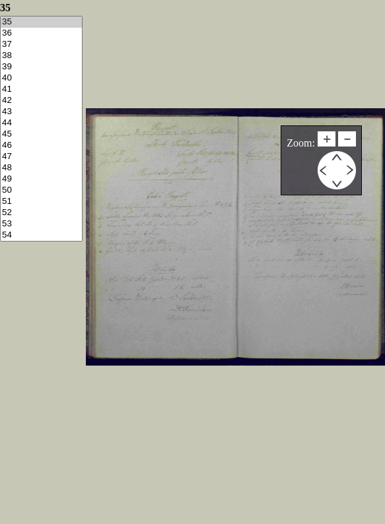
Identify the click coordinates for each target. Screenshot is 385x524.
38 (41, 55)
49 (41, 179)
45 (41, 134)
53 (41, 224)
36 (41, 33)
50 (41, 190)
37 (41, 44)
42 (41, 100)
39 (41, 67)
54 (41, 235)
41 (41, 89)
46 (41, 145)
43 (41, 111)
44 (41, 123)
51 (41, 201)
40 (41, 78)
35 (41, 22)
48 (41, 168)
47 (41, 156)
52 (41, 212)
